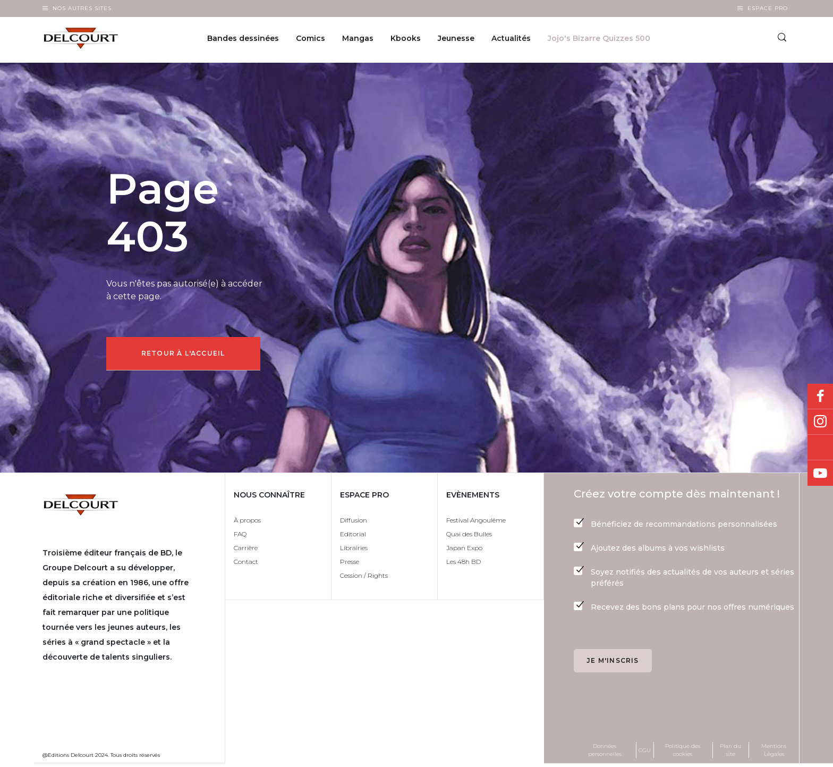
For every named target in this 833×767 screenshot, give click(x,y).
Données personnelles (605, 753)
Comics (310, 40)
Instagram (820, 422)
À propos (247, 523)
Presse (349, 565)
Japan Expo (464, 551)
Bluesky (820, 447)
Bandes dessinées (243, 40)
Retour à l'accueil (186, 355)
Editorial (353, 537)
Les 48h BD (463, 565)
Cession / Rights (364, 579)
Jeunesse (456, 40)
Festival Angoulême (476, 523)
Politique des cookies (682, 753)
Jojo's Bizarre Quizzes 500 (599, 40)
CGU (645, 752)
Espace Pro (767, 8)
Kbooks (405, 40)
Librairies (354, 551)
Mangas (357, 40)
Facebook (820, 396)
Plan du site (730, 753)
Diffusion (353, 523)
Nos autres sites (82, 8)
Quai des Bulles (469, 537)
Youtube (820, 473)
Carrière (246, 551)
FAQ (240, 537)
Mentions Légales (773, 753)
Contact (246, 565)
